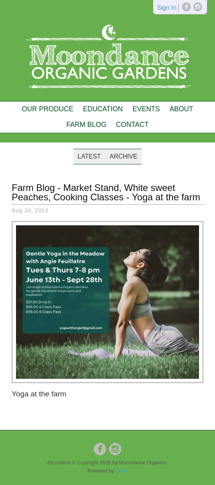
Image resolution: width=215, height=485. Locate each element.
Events (146, 109)
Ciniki (121, 471)
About (181, 109)
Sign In (166, 8)
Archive (123, 156)
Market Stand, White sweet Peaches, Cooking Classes (93, 192)
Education (103, 109)
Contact (132, 124)
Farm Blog (86, 124)
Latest (89, 156)
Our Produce (47, 109)
